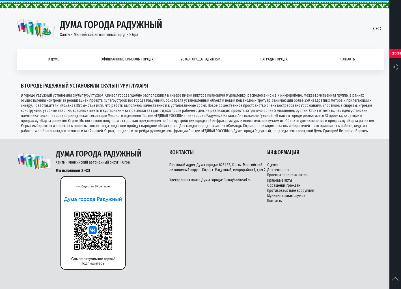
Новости (395, 53)
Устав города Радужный (200, 59)
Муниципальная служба (286, 195)
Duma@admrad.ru (237, 180)
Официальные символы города (127, 59)
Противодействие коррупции (290, 190)
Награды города (274, 59)
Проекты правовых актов (287, 175)
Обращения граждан (283, 185)
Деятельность (278, 170)
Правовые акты (279, 180)
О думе (53, 59)
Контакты (347, 59)
